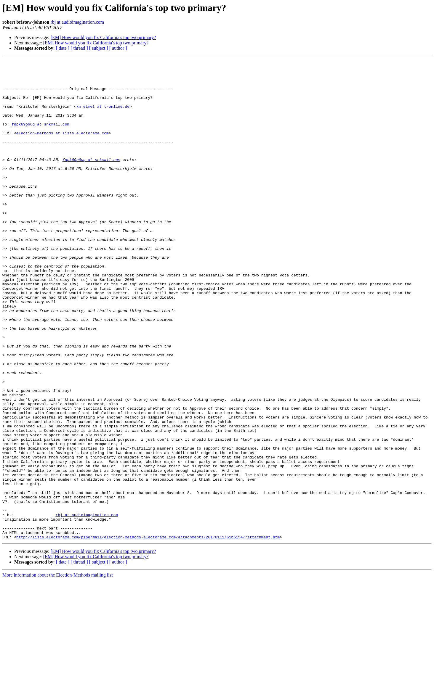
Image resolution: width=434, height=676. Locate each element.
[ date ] (62, 48)
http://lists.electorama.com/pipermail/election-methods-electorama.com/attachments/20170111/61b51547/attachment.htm (148, 632)
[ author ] (118, 48)
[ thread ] (79, 48)
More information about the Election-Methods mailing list (57, 670)
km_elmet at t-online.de (102, 116)
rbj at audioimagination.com (77, 22)
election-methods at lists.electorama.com (62, 148)
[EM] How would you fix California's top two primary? (103, 37)
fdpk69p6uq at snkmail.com (40, 137)
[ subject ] (98, 48)
